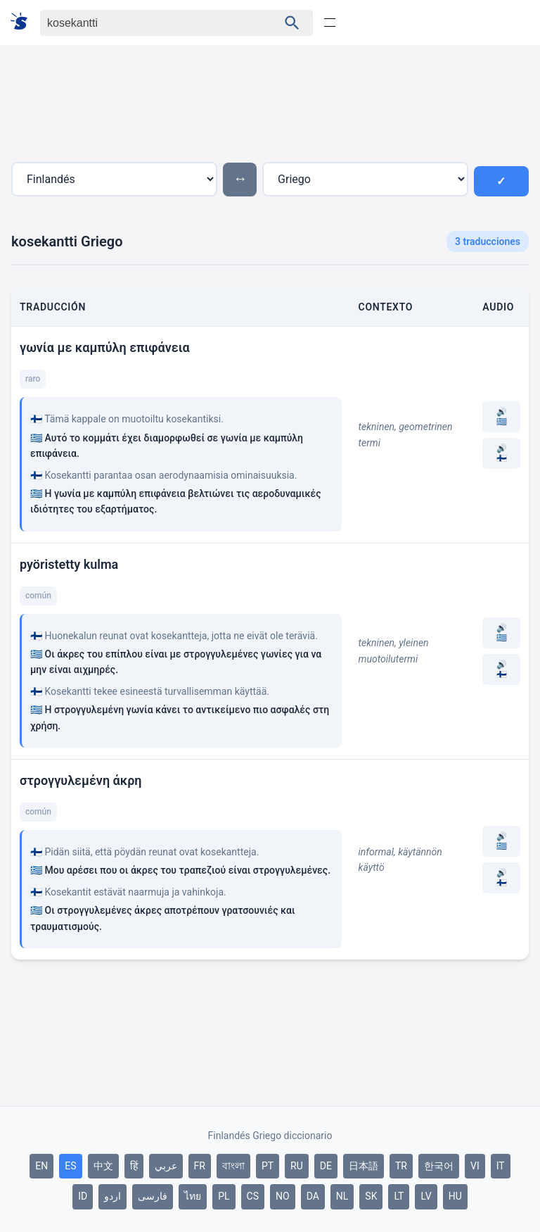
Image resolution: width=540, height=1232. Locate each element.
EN (41, 1165)
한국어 (439, 1165)
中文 (103, 1165)
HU (455, 1196)
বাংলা (233, 1165)
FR (199, 1165)
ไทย (192, 1196)
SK (371, 1196)
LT (399, 1196)
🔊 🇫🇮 (501, 453)
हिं (134, 1165)
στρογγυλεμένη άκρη (81, 780)
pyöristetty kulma (69, 564)
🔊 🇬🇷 (501, 417)
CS (253, 1196)
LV (425, 1196)
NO (283, 1196)
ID (82, 1196)
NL (342, 1196)
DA (313, 1196)
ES (70, 1165)
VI (475, 1165)
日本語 (363, 1165)
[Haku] (146, 23)
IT (500, 1165)
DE (326, 1165)
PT (268, 1165)
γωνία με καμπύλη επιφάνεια (105, 347)
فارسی (152, 1196)
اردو (112, 1196)
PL (223, 1196)
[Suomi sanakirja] (23, 22)
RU (296, 1165)
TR (401, 1165)
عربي (166, 1165)
